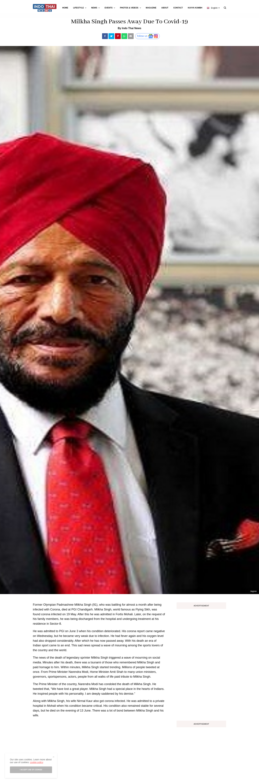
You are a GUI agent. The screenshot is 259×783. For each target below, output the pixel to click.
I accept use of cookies (31, 770)
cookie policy (36, 762)
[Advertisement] (201, 663)
